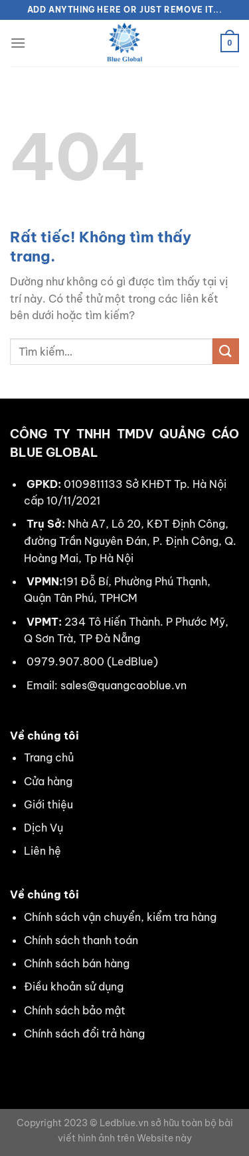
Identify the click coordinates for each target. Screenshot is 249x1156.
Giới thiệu (48, 804)
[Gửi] (225, 351)
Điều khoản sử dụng (74, 986)
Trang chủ (49, 757)
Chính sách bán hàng (76, 963)
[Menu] (18, 42)
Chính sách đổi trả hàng (84, 1033)
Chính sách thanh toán (81, 940)
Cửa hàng (48, 781)
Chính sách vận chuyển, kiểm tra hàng (120, 917)
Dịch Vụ (43, 827)
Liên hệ (42, 850)
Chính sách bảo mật (74, 1010)
